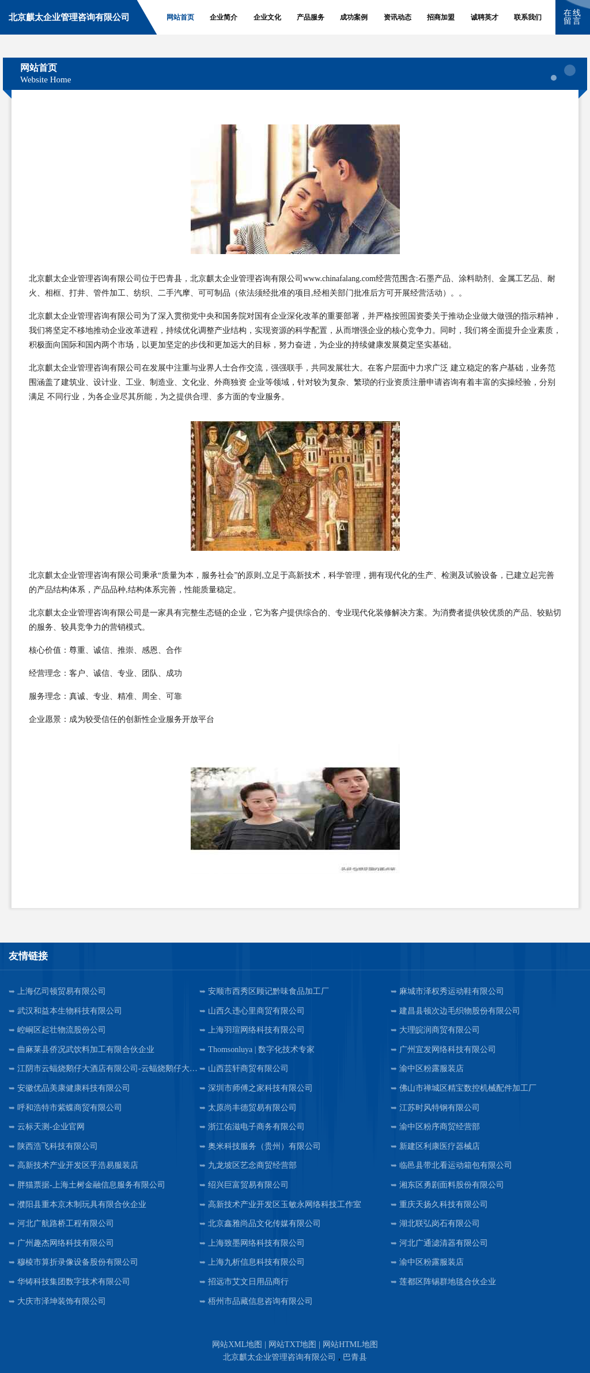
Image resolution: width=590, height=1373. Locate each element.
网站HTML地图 (350, 1344)
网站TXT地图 (292, 1344)
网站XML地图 (237, 1344)
